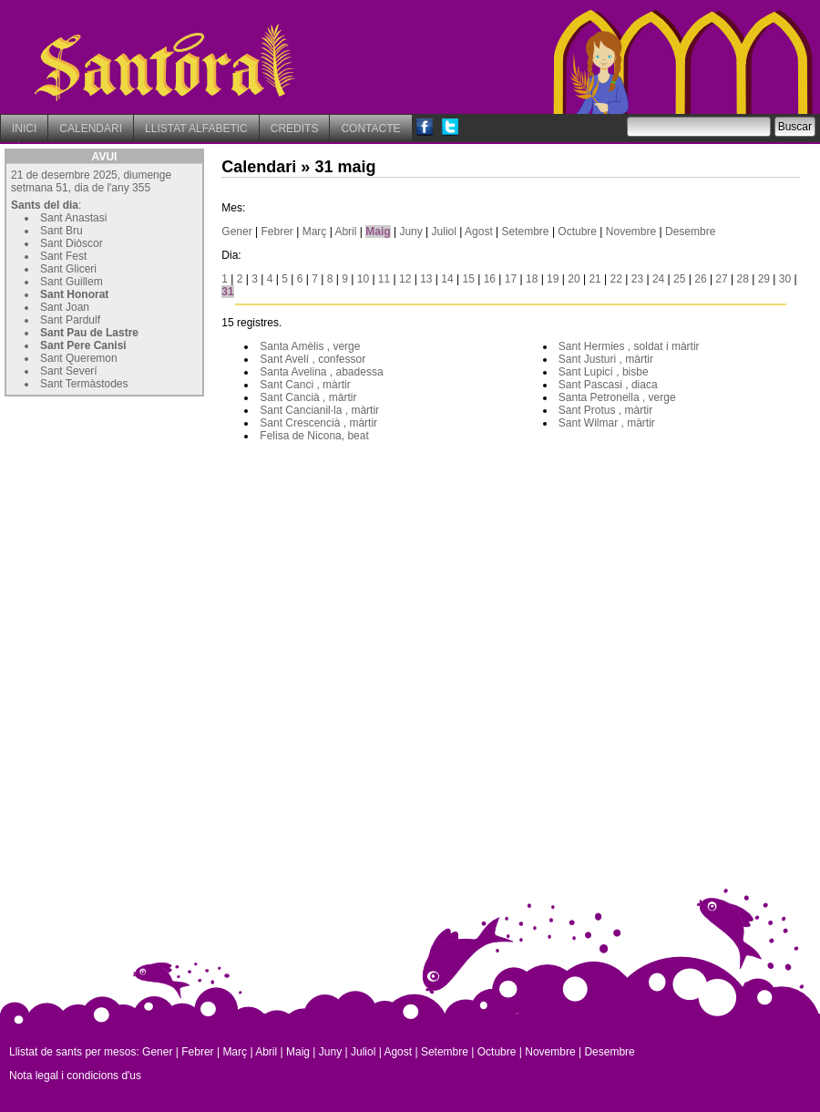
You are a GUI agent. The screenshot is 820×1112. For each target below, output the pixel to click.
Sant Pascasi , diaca (608, 384)
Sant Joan (64, 307)
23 (637, 279)
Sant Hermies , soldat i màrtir (629, 346)
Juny (410, 231)
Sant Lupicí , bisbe (604, 372)
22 (616, 279)
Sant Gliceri (68, 269)
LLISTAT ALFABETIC (196, 128)
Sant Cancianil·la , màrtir (319, 410)
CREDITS (295, 128)
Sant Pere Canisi (83, 345)
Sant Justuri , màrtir (606, 359)
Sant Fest (63, 256)
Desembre (690, 231)
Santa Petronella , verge (617, 397)
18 (532, 279)
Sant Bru (61, 230)
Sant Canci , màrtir (305, 384)
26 (700, 279)
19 (553, 279)
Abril (345, 231)
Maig (377, 231)
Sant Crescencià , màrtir (318, 423)
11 (384, 279)
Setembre (525, 231)
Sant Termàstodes (84, 383)
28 (743, 279)
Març (314, 231)
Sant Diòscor (71, 243)
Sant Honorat (74, 294)
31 (227, 291)
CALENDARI (90, 128)
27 (721, 279)
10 (363, 279)
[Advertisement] (141, 515)
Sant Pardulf (70, 320)
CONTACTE (370, 128)
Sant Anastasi (73, 217)
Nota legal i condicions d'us (75, 1075)
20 (573, 279)
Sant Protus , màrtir (605, 410)
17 (511, 279)
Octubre (577, 231)
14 (447, 279)
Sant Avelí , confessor (312, 359)
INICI (24, 128)
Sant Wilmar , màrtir (607, 423)
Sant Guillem (71, 281)
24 (658, 279)
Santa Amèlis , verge (310, 346)
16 (490, 279)
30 (785, 279)
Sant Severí (68, 371)
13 (426, 279)
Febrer (277, 231)
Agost (479, 231)
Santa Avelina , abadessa (321, 372)
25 (679, 279)
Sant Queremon (79, 358)
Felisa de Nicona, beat (314, 435)
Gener (236, 231)
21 (594, 279)
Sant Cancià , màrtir (308, 397)
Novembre (631, 231)
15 (468, 279)
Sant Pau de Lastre (89, 332)
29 (764, 279)
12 (405, 279)
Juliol (444, 231)
